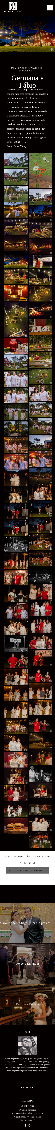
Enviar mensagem (29, 1104)
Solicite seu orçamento (27, 870)
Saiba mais (27, 1071)
